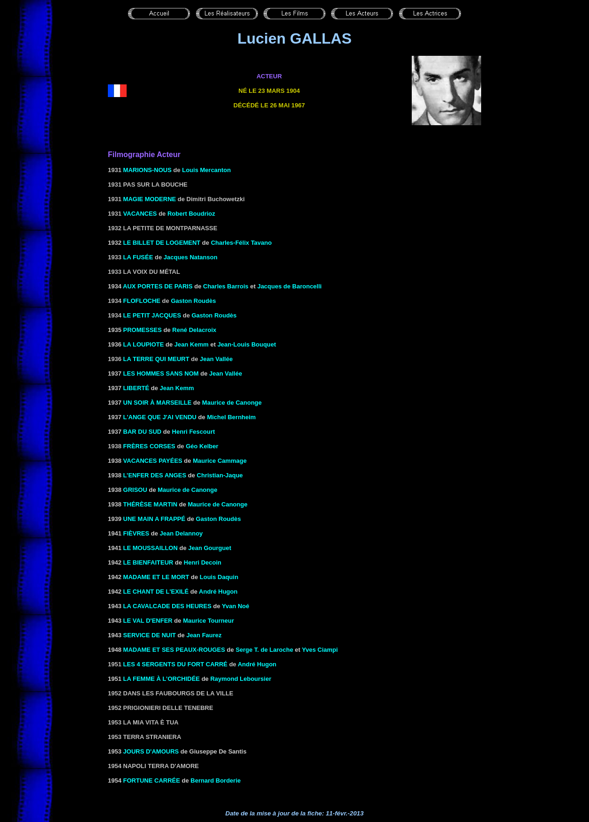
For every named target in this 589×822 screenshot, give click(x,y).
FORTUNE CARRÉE (151, 780)
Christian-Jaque (220, 475)
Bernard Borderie (215, 780)
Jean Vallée (216, 358)
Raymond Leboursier (240, 678)
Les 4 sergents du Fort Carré (175, 664)
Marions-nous (147, 169)
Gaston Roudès (193, 300)
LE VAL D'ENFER (148, 620)
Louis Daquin (219, 577)
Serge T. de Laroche (264, 649)
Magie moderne (149, 199)
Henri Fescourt (193, 431)
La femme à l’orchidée (161, 678)
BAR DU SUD (142, 431)
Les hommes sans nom (161, 373)
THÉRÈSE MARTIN (150, 504)
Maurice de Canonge (232, 402)
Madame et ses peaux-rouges (174, 649)
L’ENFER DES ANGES (155, 475)
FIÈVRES (136, 533)
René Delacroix (194, 329)
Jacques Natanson (191, 257)
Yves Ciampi (320, 649)
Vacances (140, 213)
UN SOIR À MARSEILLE (157, 402)
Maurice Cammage (220, 460)
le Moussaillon (150, 547)
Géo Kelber (202, 446)
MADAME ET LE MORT (156, 577)
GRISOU (135, 489)
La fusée (138, 257)
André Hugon (218, 591)
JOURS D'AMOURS (151, 751)
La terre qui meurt (156, 358)
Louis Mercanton (206, 169)
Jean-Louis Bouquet (247, 344)
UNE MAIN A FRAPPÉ (154, 518)
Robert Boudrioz (191, 213)
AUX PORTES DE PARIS (158, 286)
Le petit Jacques (152, 315)
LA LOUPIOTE (143, 344)
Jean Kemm (191, 344)
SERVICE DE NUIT (149, 635)
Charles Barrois (226, 286)
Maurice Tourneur (208, 620)
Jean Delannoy (181, 533)
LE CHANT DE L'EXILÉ (156, 591)
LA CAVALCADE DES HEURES (167, 606)
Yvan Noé (235, 606)
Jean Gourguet (209, 547)
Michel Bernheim (231, 417)
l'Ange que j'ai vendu (159, 417)
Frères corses (149, 446)
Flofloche (141, 300)
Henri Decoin (202, 562)
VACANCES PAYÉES (152, 460)
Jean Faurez (203, 635)
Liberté (136, 388)
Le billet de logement (162, 242)
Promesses (142, 329)
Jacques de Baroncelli (289, 286)
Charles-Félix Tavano (241, 242)
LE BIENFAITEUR (148, 562)
